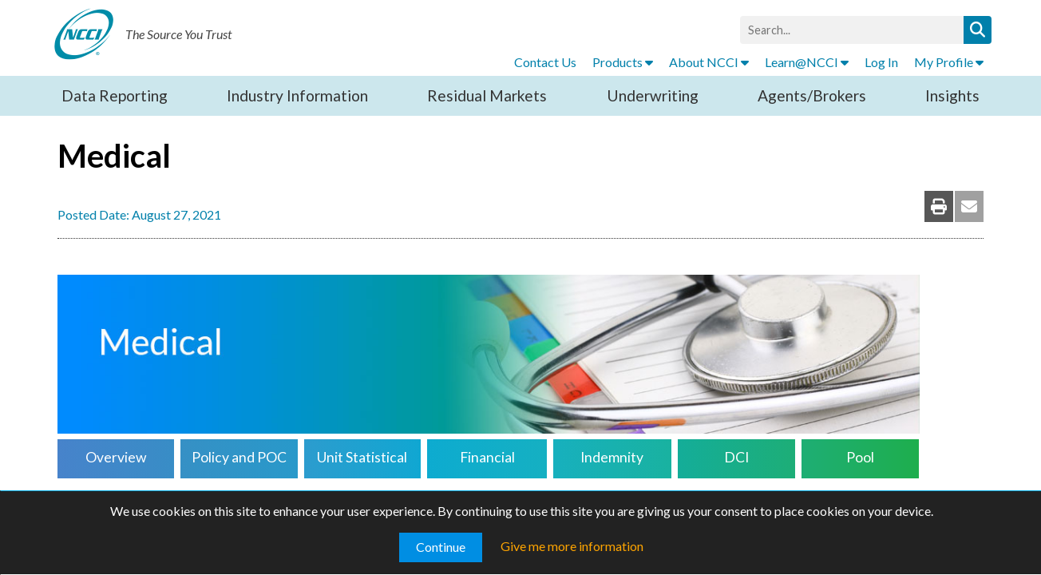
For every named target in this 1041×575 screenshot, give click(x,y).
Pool (860, 457)
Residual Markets (487, 95)
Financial (487, 457)
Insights (952, 95)
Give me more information (572, 545)
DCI (736, 457)
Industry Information (297, 95)
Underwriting (653, 95)
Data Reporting (114, 95)
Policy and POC (239, 457)
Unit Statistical (362, 457)
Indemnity (611, 457)
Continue (440, 546)
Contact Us (545, 61)
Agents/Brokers (812, 95)
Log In (881, 61)
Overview (115, 457)
